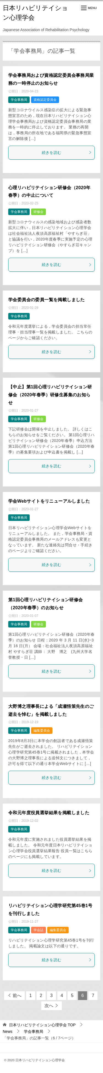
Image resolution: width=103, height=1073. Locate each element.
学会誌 (38, 930)
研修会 (38, 212)
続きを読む (67, 152)
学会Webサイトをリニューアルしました (49, 501)
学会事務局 (19, 100)
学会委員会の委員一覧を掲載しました (46, 299)
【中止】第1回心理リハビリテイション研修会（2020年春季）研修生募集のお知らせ (50, 395)
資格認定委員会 (45, 100)
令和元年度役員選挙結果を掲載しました (48, 812)
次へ (48, 1005)
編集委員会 (42, 730)
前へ (17, 995)
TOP (42, 1025)
